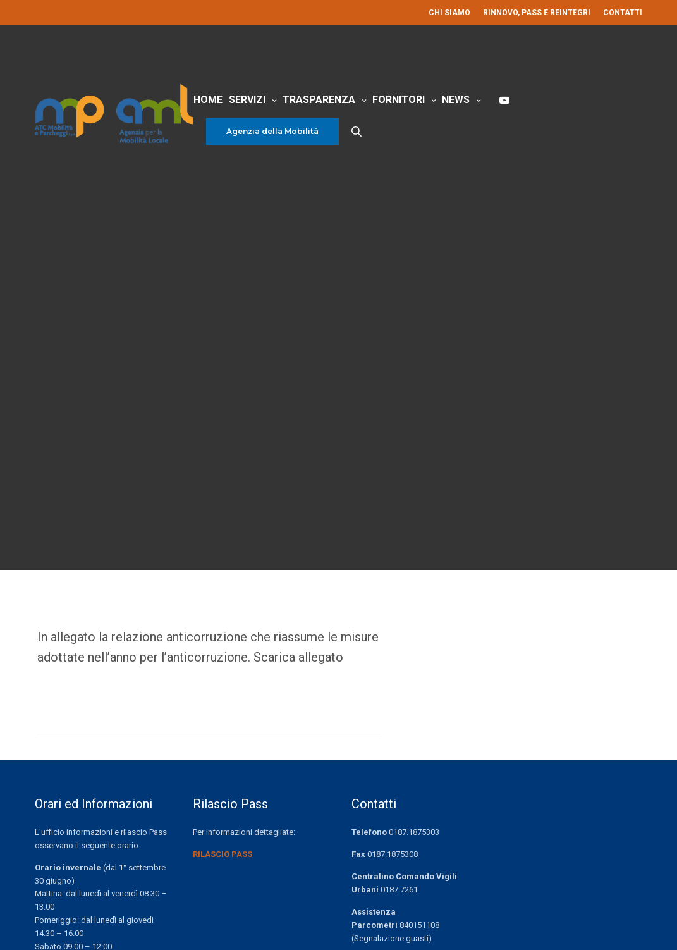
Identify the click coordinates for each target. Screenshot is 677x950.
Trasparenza (319, 100)
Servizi (247, 100)
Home (208, 100)
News (456, 100)
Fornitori (398, 100)
